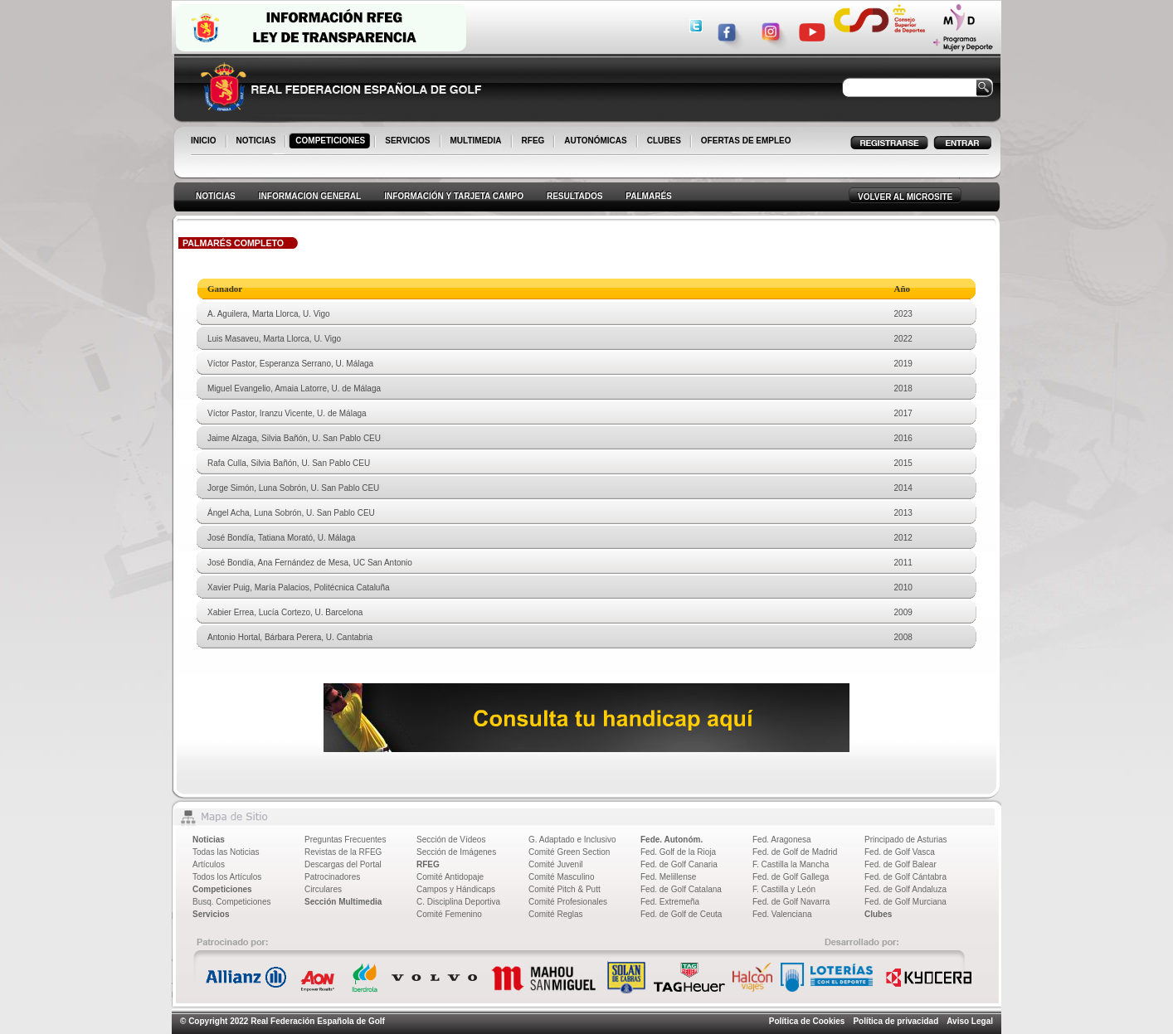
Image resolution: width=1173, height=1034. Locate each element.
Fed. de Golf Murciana (905, 901)
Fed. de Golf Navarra (791, 901)
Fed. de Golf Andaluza (905, 889)
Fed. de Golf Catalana (681, 889)
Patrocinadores (332, 876)
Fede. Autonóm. (671, 839)
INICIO (205, 142)
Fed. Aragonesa (781, 839)
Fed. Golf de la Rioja (678, 852)
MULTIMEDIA (477, 142)
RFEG (535, 142)
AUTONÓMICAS (595, 140)
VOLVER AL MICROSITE (905, 196)
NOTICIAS (257, 142)
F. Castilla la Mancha (790, 864)
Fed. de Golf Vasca (899, 852)
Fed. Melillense (668, 876)
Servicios (210, 914)
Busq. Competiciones (231, 901)
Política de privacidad (895, 1021)
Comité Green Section (569, 852)
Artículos (208, 864)
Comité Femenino (449, 914)
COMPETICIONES (331, 142)
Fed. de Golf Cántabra (905, 876)
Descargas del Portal (343, 864)
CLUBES (664, 140)
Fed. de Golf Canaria (679, 864)
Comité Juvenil (555, 864)
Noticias (208, 839)
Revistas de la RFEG (343, 852)
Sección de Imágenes (456, 852)
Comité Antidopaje (450, 876)
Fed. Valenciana (782, 914)
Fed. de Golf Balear (900, 864)
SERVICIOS (408, 142)
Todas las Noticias (226, 852)
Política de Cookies (807, 1021)
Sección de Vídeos (450, 839)
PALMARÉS (648, 196)
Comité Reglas (555, 914)
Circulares (323, 889)
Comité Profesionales (567, 901)
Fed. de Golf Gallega (790, 876)
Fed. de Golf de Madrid (794, 852)
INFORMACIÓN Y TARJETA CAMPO (453, 196)
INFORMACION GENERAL (310, 196)
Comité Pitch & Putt (564, 889)
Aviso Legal (970, 1021)
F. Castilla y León (783, 889)
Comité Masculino (561, 876)
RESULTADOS (574, 196)
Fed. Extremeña (669, 901)
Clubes (878, 914)
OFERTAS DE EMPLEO (746, 140)
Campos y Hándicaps (455, 889)
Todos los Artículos (226, 876)
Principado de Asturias (905, 839)
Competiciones (222, 889)
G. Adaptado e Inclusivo (572, 839)
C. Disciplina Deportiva (458, 901)
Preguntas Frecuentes (345, 839)
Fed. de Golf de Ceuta (681, 914)
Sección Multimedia (343, 901)
